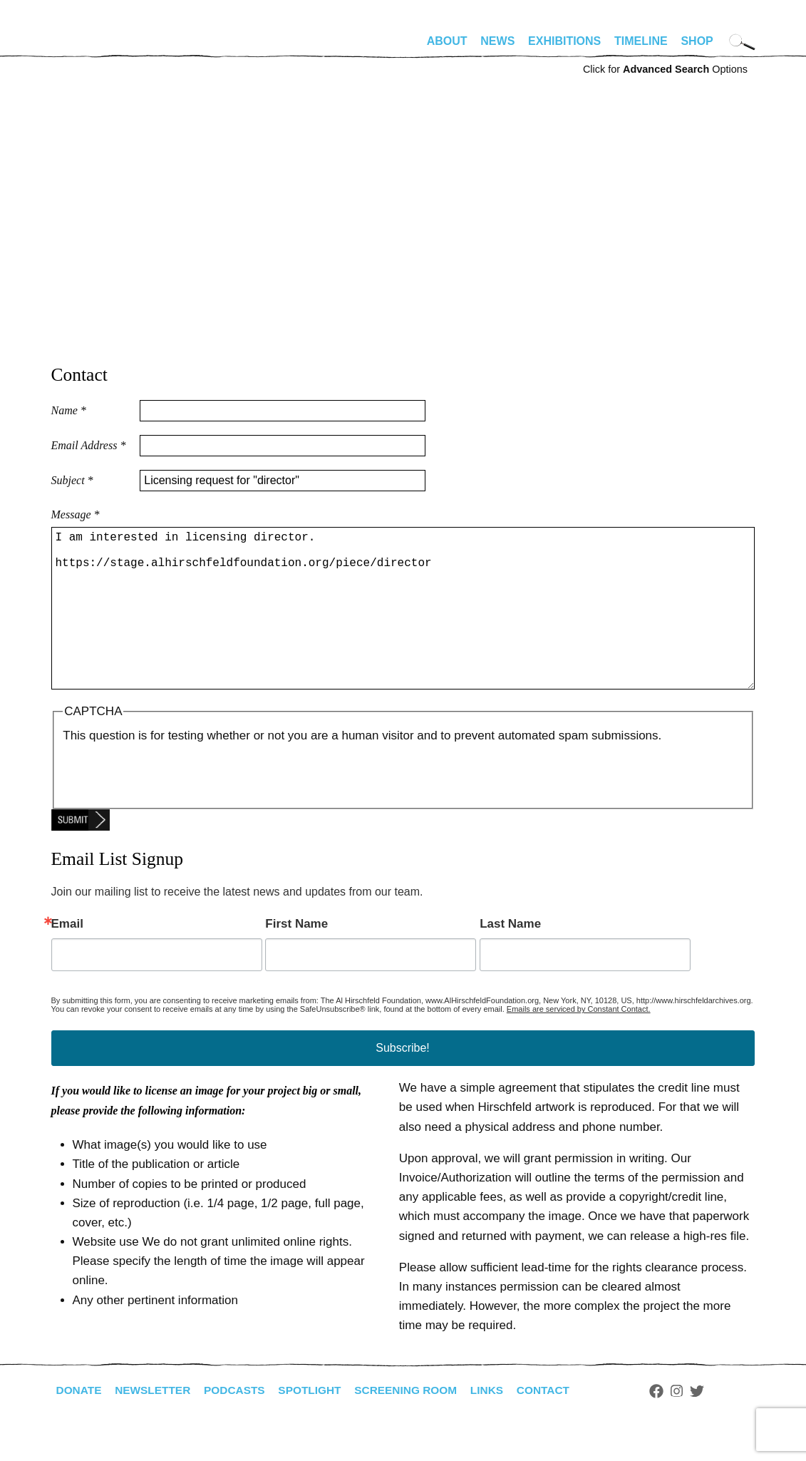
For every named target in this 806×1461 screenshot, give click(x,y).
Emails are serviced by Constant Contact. (579, 1043)
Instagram (694, 1425)
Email (67, 958)
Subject (72, 480)
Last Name (510, 958)
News (497, 41)
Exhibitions (564, 41)
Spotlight (318, 1424)
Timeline (641, 41)
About (447, 41)
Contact (558, 1424)
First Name (296, 958)
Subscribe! (403, 1082)
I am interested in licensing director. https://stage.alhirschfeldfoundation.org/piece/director (403, 625)
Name (68, 410)
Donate (79, 1424)
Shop (697, 41)
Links (501, 1424)
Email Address (88, 445)
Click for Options (665, 69)
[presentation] (171, 807)
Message (75, 514)
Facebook (673, 1425)
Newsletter (156, 1424)
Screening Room (417, 1424)
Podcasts (240, 1424)
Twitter (713, 1425)
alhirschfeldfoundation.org (94, 47)
